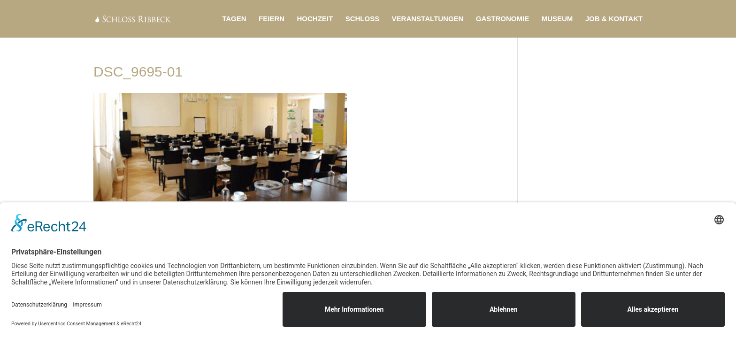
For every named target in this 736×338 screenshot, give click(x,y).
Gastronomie (502, 19)
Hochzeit (315, 19)
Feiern (271, 19)
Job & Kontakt (614, 19)
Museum (557, 19)
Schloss (362, 19)
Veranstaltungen (428, 19)
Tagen (234, 19)
